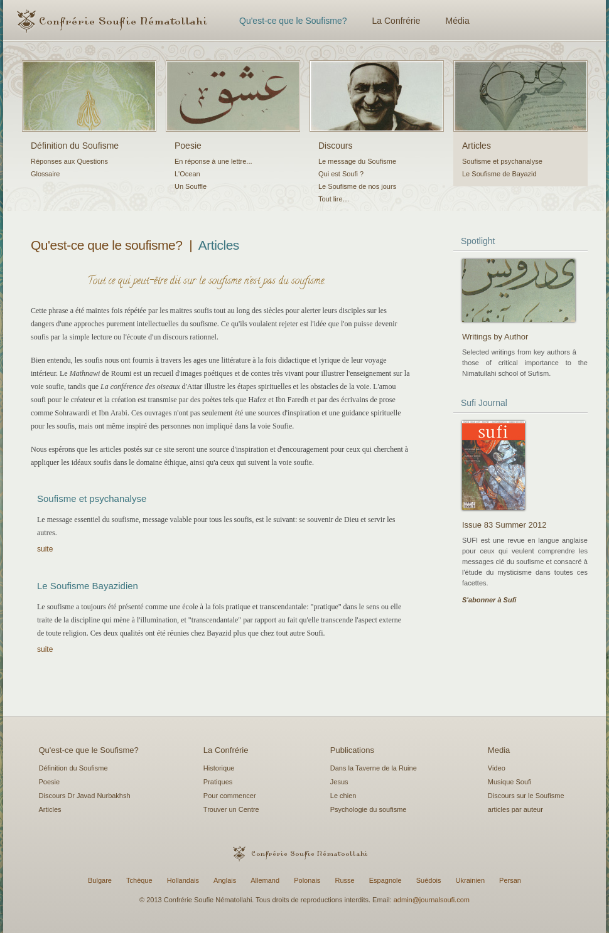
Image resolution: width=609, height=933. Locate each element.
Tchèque (139, 880)
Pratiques (217, 782)
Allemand (265, 880)
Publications (352, 750)
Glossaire (45, 174)
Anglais (224, 880)
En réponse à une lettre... (213, 161)
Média (458, 21)
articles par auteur (515, 809)
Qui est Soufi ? (341, 174)
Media (499, 750)
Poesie (188, 146)
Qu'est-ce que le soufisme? (107, 245)
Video (496, 768)
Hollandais (183, 880)
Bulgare (100, 880)
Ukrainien (470, 880)
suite (45, 549)
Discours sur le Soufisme (526, 795)
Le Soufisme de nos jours (357, 186)
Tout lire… (334, 199)
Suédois (428, 880)
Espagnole (385, 880)
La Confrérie (396, 21)
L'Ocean (187, 174)
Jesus (339, 782)
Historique (219, 768)
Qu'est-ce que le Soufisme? (293, 21)
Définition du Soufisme (75, 146)
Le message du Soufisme (357, 161)
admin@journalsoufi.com (432, 900)
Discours (335, 146)
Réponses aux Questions (69, 161)
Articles (476, 146)
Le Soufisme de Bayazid (499, 174)
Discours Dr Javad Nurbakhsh (85, 795)
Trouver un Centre (231, 809)
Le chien (343, 795)
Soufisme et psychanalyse (502, 161)
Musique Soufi (510, 782)
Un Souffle (191, 186)
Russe (344, 880)
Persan (510, 880)
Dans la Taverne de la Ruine (373, 768)
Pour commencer (229, 795)
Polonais (307, 880)
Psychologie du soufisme (368, 809)
